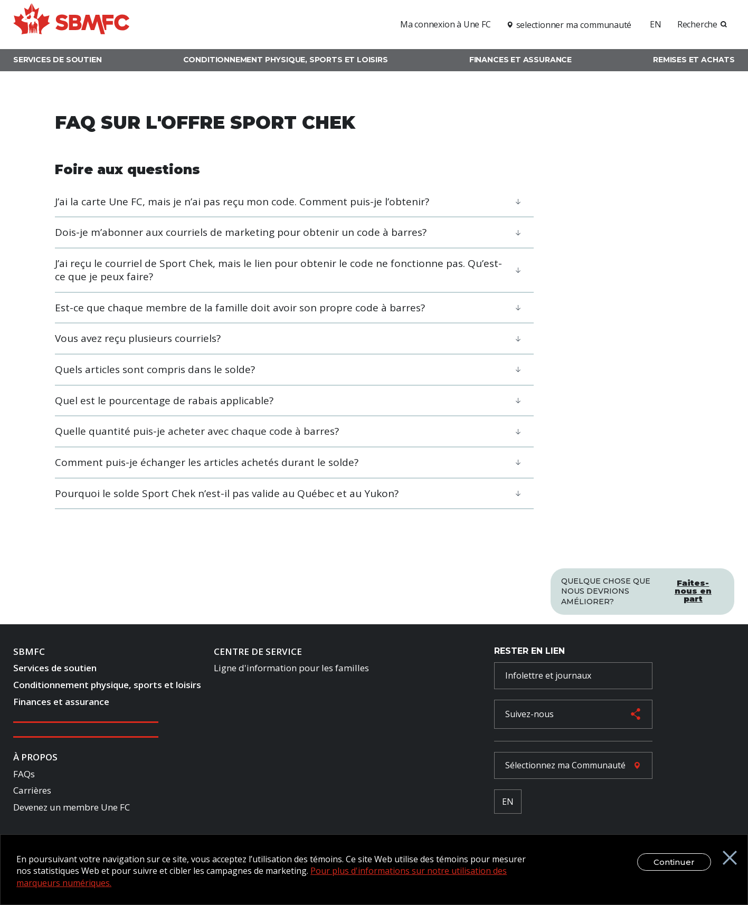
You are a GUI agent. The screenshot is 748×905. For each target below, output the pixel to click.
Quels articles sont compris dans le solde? (155, 369)
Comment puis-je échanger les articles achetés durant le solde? (206, 462)
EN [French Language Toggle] (508, 803)
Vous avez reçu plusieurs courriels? (138, 338)
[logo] (71, 23)
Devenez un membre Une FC (71, 809)
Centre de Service (258, 653)
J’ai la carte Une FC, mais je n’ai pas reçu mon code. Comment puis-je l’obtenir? (242, 201)
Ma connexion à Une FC (445, 24)
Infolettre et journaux (548, 677)
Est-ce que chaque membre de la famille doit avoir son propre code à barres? (240, 308)
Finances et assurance (520, 59)
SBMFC (29, 653)
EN (655, 24)
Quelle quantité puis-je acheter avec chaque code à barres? (197, 431)
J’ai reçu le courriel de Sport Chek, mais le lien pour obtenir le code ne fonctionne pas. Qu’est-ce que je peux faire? (278, 269)
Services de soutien (57, 59)
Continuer (665, 862)
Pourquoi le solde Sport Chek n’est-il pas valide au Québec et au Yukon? (227, 493)
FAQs (24, 775)
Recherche (697, 24)
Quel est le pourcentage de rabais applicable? (164, 400)
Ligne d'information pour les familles (291, 670)
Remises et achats (694, 59)
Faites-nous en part (693, 587)
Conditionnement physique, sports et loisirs (285, 59)
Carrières (32, 792)
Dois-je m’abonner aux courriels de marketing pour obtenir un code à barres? (241, 232)
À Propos (35, 758)
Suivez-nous (529, 716)
